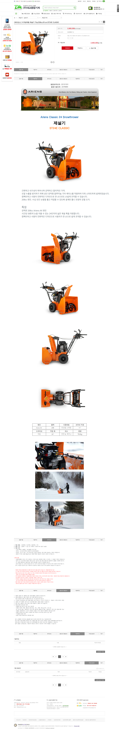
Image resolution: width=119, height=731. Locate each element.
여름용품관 (27, 13)
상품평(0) (77, 69)
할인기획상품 (57, 13)
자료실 (100, 13)
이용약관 (24, 720)
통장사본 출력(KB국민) (90, 720)
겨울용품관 (37, 13)
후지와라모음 (68, 13)
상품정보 (35, 69)
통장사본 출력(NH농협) (78, 720)
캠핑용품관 (47, 13)
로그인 (84, 1)
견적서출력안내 (90, 13)
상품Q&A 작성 (100, 680)
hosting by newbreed (49, 728)
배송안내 (49, 69)
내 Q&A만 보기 (100, 668)
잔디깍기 (55, 10)
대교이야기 (79, 13)
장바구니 (101, 1)
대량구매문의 (37, 1)
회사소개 (18, 720)
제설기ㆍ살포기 (23, 18)
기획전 (17, 1)
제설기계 (44, 18)
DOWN (68, 38)
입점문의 (30, 1)
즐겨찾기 (80, 1)
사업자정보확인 (57, 720)
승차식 (60, 10)
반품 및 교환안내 (63, 69)
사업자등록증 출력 (67, 720)
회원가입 (89, 1)
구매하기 (67, 48)
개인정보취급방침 (32, 720)
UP (72, 38)
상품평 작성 (100, 652)
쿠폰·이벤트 (23, 1)
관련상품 (21, 69)
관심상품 (92, 48)
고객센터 (93, 1)
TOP (101, 69)
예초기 (51, 10)
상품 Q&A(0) (92, 69)
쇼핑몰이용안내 (42, 720)
